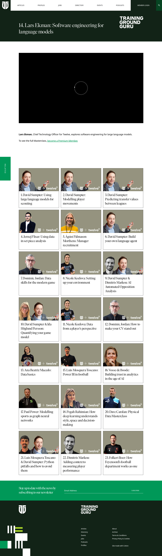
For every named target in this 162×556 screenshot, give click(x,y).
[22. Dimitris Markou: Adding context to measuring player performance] (81, 442)
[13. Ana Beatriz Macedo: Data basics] (39, 354)
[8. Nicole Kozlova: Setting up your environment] (81, 263)
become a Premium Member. (62, 140)
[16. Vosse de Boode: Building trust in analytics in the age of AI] (123, 354)
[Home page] (5, 5)
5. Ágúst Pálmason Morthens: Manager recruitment (76, 241)
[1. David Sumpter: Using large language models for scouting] (39, 179)
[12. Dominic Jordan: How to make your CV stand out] (123, 308)
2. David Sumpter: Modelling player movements (74, 199)
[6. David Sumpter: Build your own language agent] (123, 221)
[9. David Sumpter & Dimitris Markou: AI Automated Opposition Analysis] (123, 263)
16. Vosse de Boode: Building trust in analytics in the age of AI (121, 375)
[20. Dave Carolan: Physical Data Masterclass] (123, 396)
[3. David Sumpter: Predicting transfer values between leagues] (123, 179)
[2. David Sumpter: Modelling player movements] (81, 179)
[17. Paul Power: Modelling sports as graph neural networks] (39, 396)
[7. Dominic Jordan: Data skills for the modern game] (39, 263)
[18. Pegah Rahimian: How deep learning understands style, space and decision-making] (81, 396)
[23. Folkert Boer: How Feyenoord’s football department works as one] (123, 442)
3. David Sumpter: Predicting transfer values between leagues (121, 199)
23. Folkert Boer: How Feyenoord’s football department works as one (121, 462)
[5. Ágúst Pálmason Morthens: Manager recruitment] (81, 221)
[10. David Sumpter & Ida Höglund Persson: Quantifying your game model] (39, 308)
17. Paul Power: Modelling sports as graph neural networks (37, 416)
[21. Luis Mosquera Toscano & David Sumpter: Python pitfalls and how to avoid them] (39, 442)
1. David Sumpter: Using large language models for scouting (37, 199)
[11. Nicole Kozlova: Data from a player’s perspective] (81, 308)
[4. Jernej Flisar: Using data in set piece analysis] (39, 221)
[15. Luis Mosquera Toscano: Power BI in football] (81, 354)
